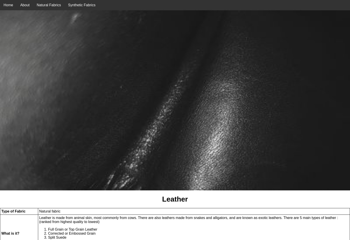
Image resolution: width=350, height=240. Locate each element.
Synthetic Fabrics (82, 5)
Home (8, 5)
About (25, 5)
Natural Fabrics (49, 5)
